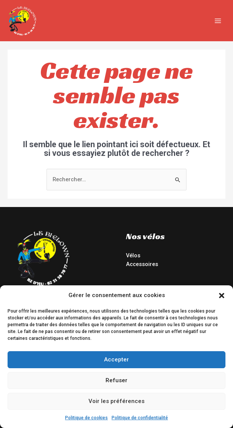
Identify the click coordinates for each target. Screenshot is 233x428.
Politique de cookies (86, 417)
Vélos (133, 255)
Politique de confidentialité (140, 417)
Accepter (116, 359)
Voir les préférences (116, 401)
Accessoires (142, 264)
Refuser (116, 380)
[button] (221, 295)
